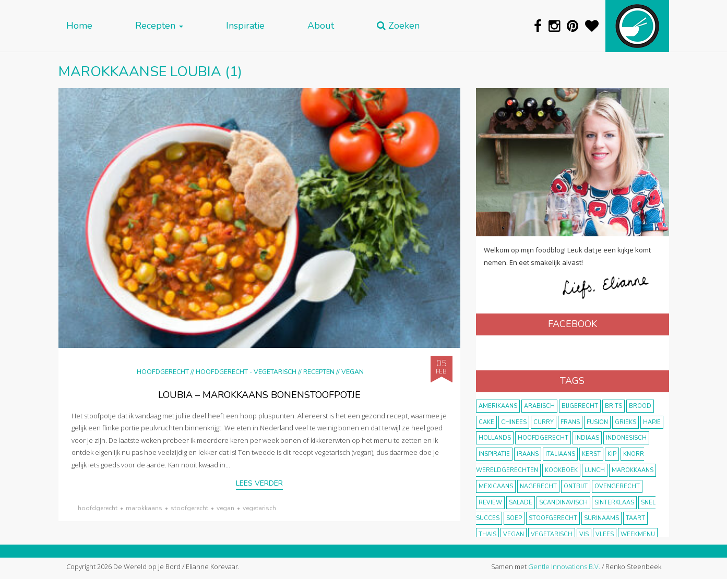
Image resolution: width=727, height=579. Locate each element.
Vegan (352, 371)
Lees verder (259, 483)
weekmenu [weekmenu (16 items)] (638, 534)
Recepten (159, 26)
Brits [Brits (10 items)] (613, 406)
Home (79, 26)
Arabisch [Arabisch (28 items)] (539, 406)
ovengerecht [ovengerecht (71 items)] (617, 486)
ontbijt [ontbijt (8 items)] (576, 486)
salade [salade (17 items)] (520, 502)
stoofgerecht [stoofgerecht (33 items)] (553, 518)
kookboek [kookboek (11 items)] (561, 470)
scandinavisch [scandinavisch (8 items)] (563, 502)
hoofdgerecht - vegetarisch (246, 371)
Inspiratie (245, 26)
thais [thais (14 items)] (487, 534)
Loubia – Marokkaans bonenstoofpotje (259, 395)
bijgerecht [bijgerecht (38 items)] (580, 406)
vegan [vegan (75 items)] (513, 534)
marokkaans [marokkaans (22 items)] (632, 470)
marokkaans (144, 508)
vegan (225, 508)
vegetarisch (259, 508)
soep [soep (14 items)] (514, 518)
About (320, 26)
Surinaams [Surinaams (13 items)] (601, 518)
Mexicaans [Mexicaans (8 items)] (496, 486)
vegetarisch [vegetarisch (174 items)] (552, 534)
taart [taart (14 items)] (635, 518)
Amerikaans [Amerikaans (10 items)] (498, 406)
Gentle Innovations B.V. (564, 566)
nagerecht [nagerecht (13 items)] (538, 486)
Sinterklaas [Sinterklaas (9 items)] (614, 502)
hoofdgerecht (97, 508)
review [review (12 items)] (490, 502)
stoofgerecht (189, 508)
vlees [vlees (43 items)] (604, 534)
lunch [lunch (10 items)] (595, 470)
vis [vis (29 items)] (584, 534)
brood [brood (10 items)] (640, 406)
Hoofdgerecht (163, 371)
